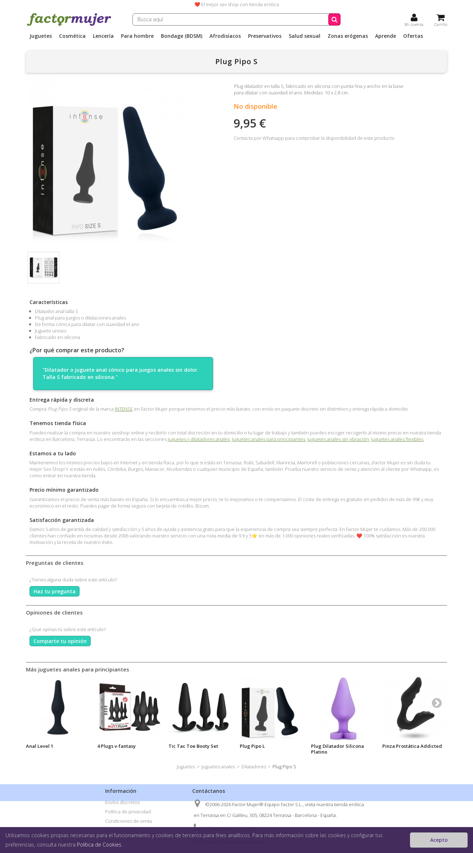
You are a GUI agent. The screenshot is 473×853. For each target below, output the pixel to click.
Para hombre (137, 36)
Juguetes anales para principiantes (268, 439)
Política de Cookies (99, 844)
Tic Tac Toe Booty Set (193, 746)
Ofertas (413, 36)
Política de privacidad (128, 811)
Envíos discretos (122, 802)
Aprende (385, 36)
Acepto (439, 839)
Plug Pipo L (252, 746)
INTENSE (124, 409)
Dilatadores (254, 766)
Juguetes (41, 36)
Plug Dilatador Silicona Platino (337, 749)
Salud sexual (304, 36)
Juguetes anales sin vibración (338, 439)
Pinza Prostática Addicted (412, 746)
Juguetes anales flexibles (397, 439)
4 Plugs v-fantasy (116, 746)
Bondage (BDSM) (181, 36)
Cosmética (72, 36)
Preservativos (264, 36)
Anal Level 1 (39, 746)
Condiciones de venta (128, 821)
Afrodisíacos (225, 36)
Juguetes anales (218, 766)
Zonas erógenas (348, 36)
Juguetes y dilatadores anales (199, 439)
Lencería (103, 36)
